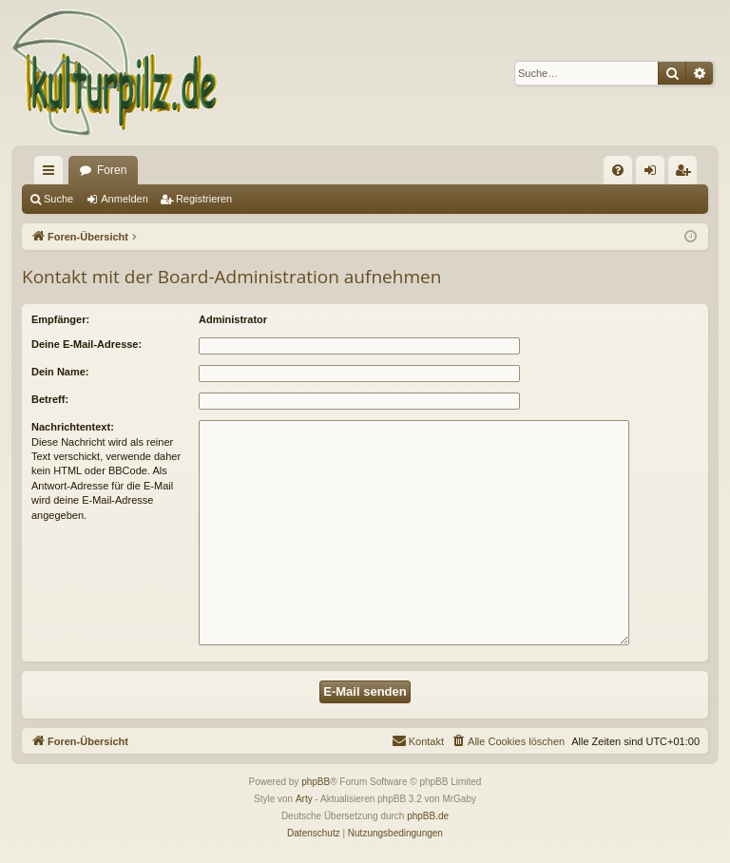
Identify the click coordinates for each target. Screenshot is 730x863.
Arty (304, 799)
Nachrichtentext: (72, 426)
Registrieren (204, 198)
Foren (111, 170)
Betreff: (49, 399)
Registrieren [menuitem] (687, 173)
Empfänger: (60, 319)
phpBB (315, 782)
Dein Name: (60, 371)
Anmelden (124, 198)
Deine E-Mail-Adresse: (86, 344)
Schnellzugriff (52, 173)
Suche (58, 198)
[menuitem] (618, 170)
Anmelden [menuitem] (654, 173)
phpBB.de (428, 816)
